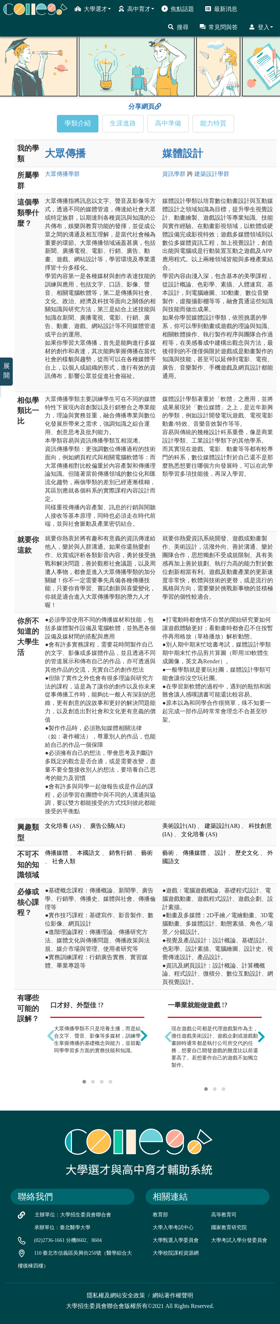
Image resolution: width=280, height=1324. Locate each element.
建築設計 (211, 174)
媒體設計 (182, 153)
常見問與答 (218, 27)
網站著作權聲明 (172, 1295)
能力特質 (213, 123)
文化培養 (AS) (63, 826)
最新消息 (221, 8)
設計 (220, 853)
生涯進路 (123, 123)
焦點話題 (178, 8)
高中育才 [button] (136, 8)
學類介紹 (78, 123)
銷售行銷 (120, 853)
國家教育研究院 (229, 1227)
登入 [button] (261, 27)
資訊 (174, 174)
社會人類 (63, 861)
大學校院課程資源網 (176, 1253)
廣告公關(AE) (107, 826)
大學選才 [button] (93, 8)
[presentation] (51, 1035)
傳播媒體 (56, 853)
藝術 (147, 853)
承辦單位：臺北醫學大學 (62, 1227)
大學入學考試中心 (173, 1227)
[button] (84, 1081)
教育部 (160, 1214)
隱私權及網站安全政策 (116, 1295)
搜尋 (178, 27)
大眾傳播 (65, 153)
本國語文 (88, 853)
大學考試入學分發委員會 (239, 1240)
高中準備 (168, 123)
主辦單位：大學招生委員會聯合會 (73, 1214)
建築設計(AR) (222, 826)
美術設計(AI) (179, 826)
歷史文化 (246, 853)
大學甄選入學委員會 (176, 1240)
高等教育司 (224, 1214)
